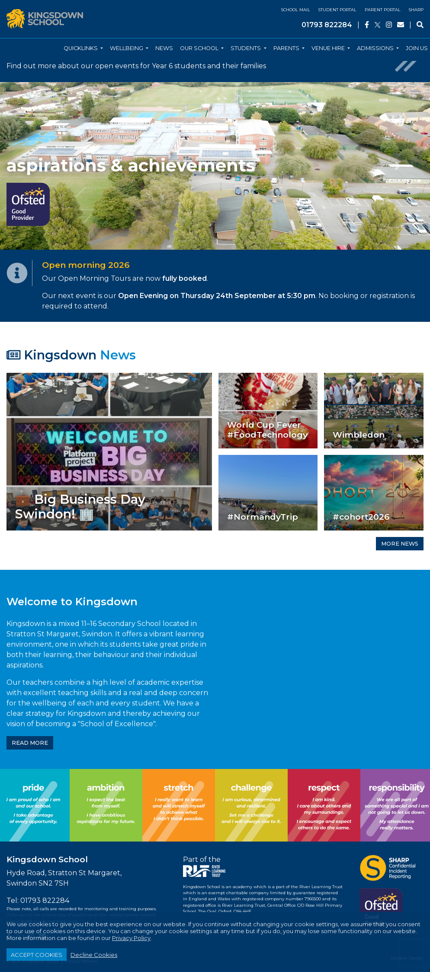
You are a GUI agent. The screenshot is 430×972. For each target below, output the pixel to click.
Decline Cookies (94, 954)
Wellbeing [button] (127, 48)
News (164, 48)
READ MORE (30, 743)
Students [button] (246, 48)
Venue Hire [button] (328, 48)
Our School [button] (200, 48)
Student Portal (337, 9)
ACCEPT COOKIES (36, 954)
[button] (32, 166)
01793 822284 (327, 25)
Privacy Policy (131, 937)
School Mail (295, 9)
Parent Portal (383, 9)
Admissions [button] (376, 48)
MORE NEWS (399, 543)
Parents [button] (287, 48)
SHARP (416, 9)
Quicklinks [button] (81, 48)
